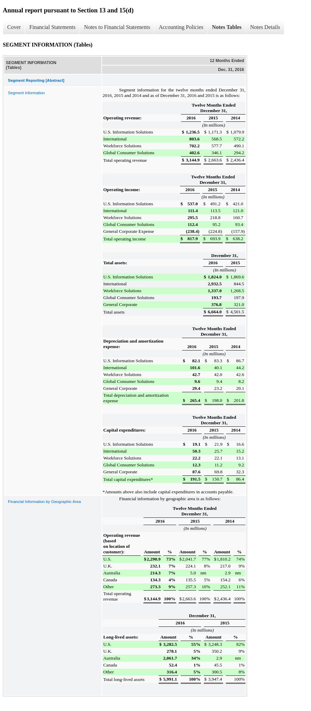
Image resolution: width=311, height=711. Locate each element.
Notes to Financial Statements (117, 27)
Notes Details (265, 27)
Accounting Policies (181, 27)
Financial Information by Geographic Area (44, 502)
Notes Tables (227, 27)
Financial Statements (52, 27)
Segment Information (26, 93)
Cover (14, 27)
